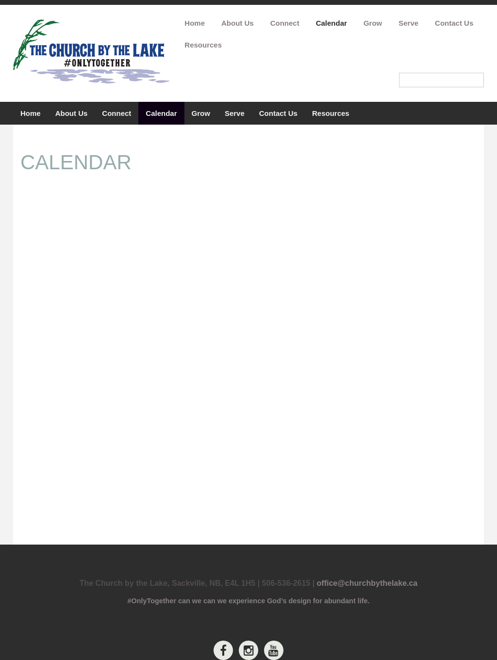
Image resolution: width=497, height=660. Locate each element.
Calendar (331, 23)
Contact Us (454, 23)
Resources (203, 45)
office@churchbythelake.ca (367, 583)
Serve (408, 23)
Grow (373, 23)
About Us (237, 23)
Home (194, 23)
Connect (284, 23)
